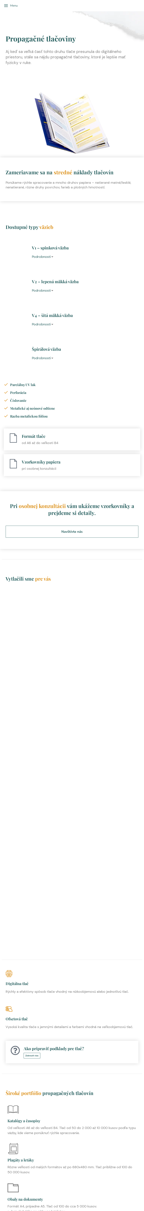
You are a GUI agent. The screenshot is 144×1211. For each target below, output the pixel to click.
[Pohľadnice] (13, 1042)
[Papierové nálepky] (13, 1081)
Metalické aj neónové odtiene (32, 408)
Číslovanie (18, 400)
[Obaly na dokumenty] (13, 839)
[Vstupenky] (13, 924)
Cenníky (15, 975)
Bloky (12, 1014)
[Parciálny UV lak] (6, 384)
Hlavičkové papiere (24, 901)
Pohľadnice (17, 1053)
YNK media (101, 1192)
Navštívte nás (71, 531)
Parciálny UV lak (23, 384)
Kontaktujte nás (72, 1161)
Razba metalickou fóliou (29, 416)
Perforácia (18, 392)
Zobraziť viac (32, 707)
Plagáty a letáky (21, 811)
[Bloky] (13, 1003)
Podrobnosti (41, 256)
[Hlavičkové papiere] (13, 890)
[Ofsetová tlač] (72, 669)
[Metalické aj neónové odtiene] (6, 408)
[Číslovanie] (6, 400)
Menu (11, 5)
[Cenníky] (13, 964)
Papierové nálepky (23, 1092)
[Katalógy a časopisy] (13, 761)
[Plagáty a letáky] (13, 800)
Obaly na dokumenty (25, 850)
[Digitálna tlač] (72, 634)
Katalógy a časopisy (24, 772)
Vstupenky (17, 936)
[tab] (85, 257)
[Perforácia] (6, 392)
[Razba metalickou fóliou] (6, 416)
